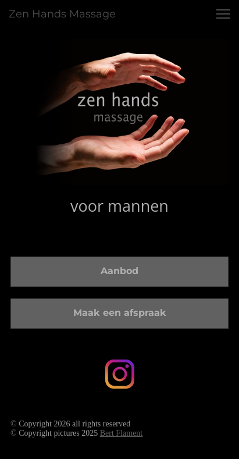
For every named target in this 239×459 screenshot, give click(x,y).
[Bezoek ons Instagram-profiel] (119, 374)
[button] (223, 14)
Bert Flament (121, 433)
